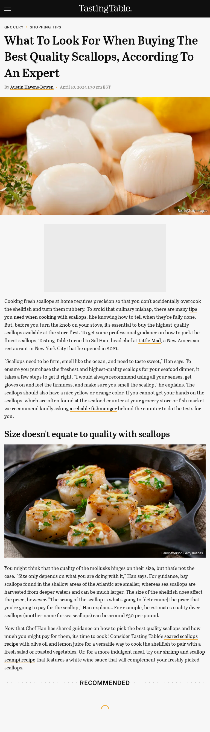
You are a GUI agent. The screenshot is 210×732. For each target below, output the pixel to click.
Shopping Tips (46, 27)
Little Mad (149, 340)
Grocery (14, 27)
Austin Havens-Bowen (32, 87)
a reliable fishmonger (93, 408)
